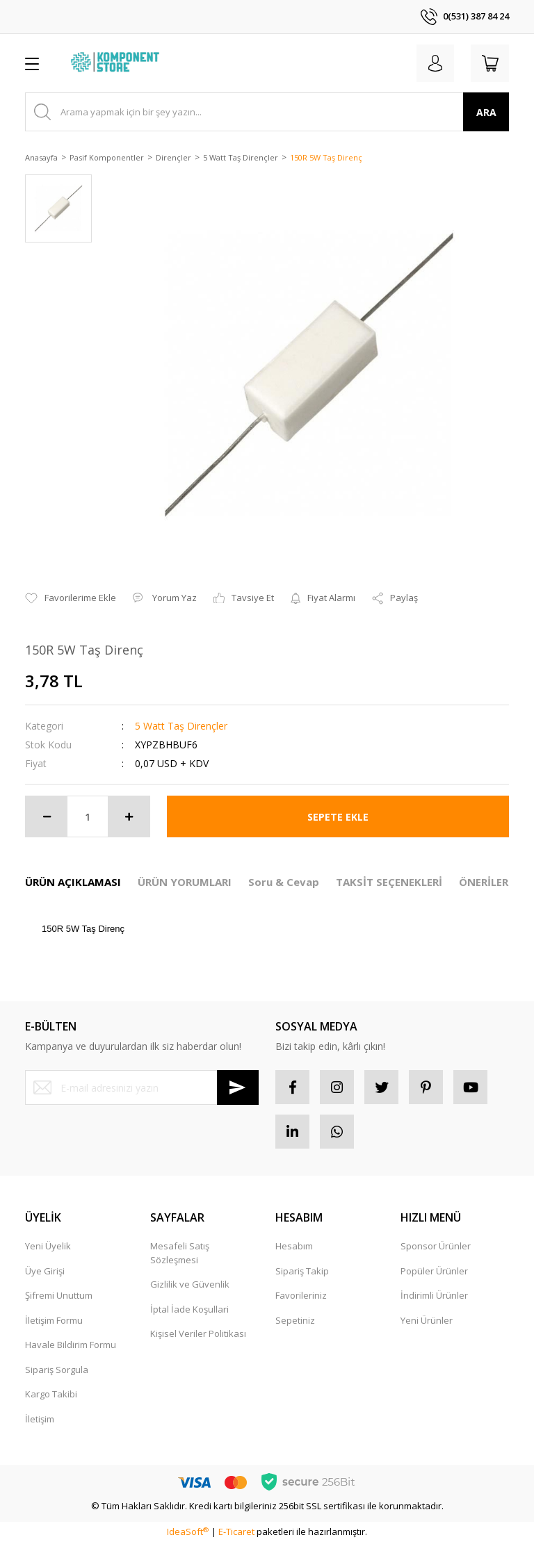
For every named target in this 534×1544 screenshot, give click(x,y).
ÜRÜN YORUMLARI (185, 882)
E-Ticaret (236, 1533)
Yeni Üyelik (48, 1247)
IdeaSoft (188, 1533)
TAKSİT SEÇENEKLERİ (389, 882)
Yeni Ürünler (426, 1321)
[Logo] (116, 63)
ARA (486, 112)
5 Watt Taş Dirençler (181, 725)
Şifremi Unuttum (58, 1296)
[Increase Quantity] (128, 816)
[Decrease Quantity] (46, 816)
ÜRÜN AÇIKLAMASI (73, 882)
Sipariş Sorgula (56, 1371)
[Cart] (489, 63)
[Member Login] (433, 63)
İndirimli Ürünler (434, 1296)
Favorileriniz (301, 1296)
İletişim (39, 1420)
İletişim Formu (54, 1321)
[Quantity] (87, 816)
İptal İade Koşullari (189, 1310)
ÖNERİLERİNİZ (495, 882)
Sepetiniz (295, 1321)
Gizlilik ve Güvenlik (189, 1285)
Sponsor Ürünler (435, 1247)
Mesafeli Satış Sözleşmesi (179, 1254)
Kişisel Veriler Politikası (198, 1335)
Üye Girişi (45, 1272)
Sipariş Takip (302, 1272)
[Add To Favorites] (70, 598)
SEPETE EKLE (338, 816)
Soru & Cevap (283, 882)
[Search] (267, 111)
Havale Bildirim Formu (70, 1346)
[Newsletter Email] (142, 1087)
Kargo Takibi (51, 1395)
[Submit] (238, 1087)
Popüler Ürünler (434, 1272)
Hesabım (294, 1247)
